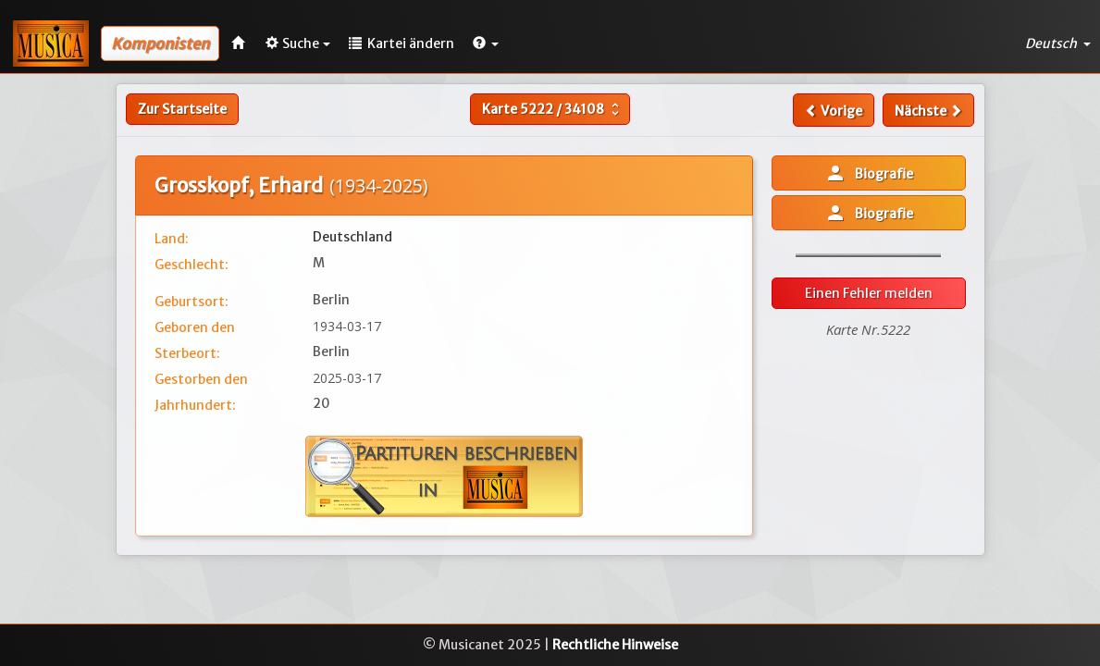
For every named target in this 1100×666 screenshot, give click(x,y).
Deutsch (1058, 43)
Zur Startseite (182, 109)
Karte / (553, 109)
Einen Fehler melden (869, 293)
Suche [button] (298, 43)
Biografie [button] (868, 173)
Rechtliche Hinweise (615, 644)
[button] (485, 43)
